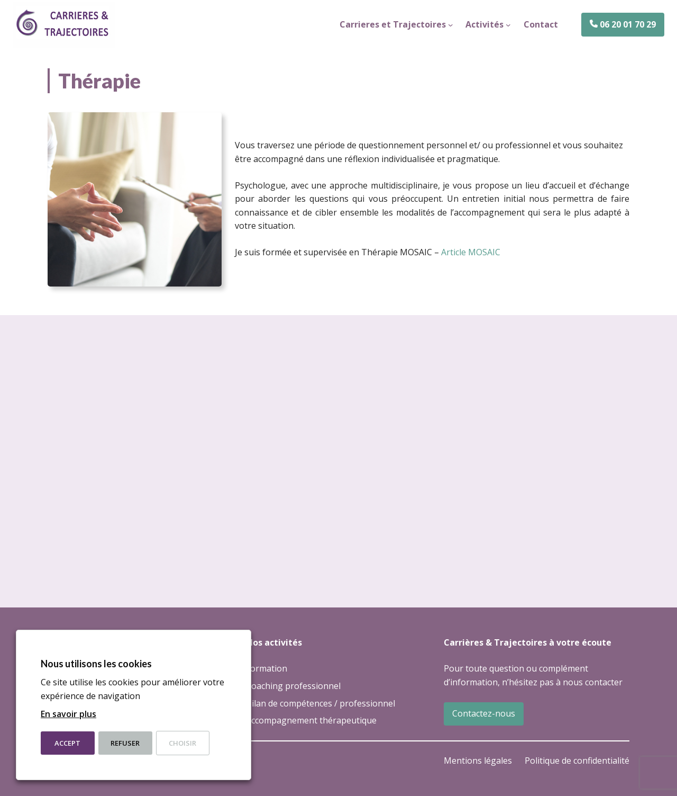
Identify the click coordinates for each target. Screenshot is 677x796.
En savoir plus (68, 714)
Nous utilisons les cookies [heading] (96, 663)
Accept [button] (67, 743)
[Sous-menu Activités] (508, 25)
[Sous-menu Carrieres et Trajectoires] (450, 25)
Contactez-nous (483, 713)
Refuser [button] (125, 743)
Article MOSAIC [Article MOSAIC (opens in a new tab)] (470, 252)
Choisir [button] (182, 743)
